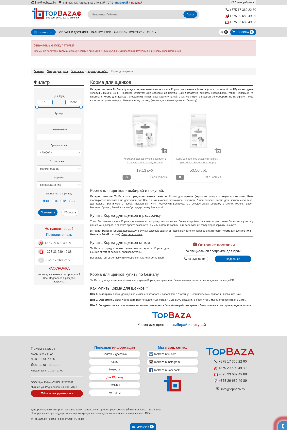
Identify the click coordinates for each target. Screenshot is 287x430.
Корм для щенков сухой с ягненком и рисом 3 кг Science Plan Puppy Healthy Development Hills (198, 162)
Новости (114, 369)
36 (55, 200)
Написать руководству (57, 393)
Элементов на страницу (59, 193)
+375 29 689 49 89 (240, 16)
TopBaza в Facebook (164, 370)
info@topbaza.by (43, 2)
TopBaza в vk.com (162, 354)
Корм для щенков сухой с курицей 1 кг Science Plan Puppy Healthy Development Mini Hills (145, 162)
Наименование (59, 129)
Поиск (190, 14)
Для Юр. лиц (114, 377)
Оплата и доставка (74, 32)
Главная (38, 71)
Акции (114, 361)
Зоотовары (77, 71)
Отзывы (115, 384)
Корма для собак (98, 71)
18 (46, 200)
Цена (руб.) (59, 96)
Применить (48, 212)
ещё (151, 32)
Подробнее (233, 258)
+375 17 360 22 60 (241, 9)
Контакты (136, 32)
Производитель (59, 145)
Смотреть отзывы (132, 234)
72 (72, 200)
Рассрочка (58, 281)
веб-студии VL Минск (72, 418)
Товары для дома (57, 71)
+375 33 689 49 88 (240, 22)
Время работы (243, 2)
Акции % (120, 32)
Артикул (59, 113)
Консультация (194, 258)
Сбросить (70, 212)
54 (63, 200)
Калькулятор (101, 32)
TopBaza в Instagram (164, 362)
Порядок (59, 177)
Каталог (41, 32)
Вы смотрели (143, 426)
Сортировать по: (59, 161)
